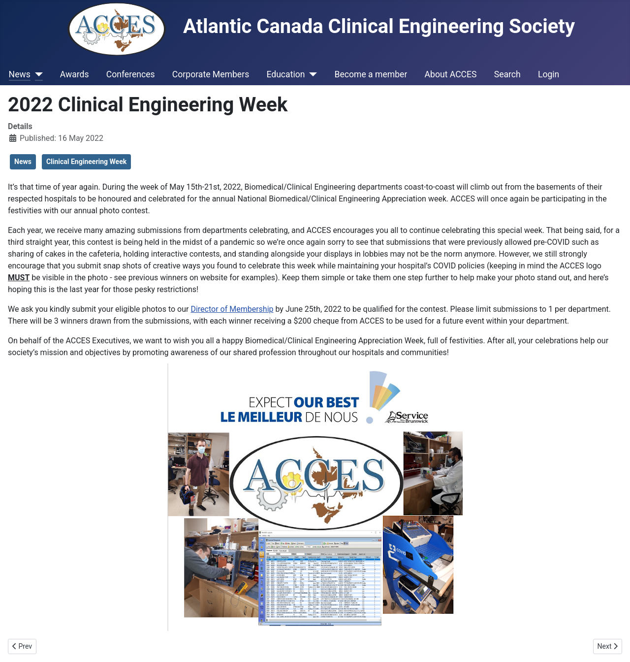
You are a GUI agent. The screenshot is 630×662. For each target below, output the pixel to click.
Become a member (370, 74)
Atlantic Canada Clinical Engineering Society (321, 26)
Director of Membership (231, 309)
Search (507, 74)
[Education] (311, 74)
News (20, 74)
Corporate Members (210, 74)
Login (548, 74)
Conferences (130, 74)
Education (285, 74)
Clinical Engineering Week (86, 162)
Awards (74, 74)
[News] (37, 74)
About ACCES (451, 74)
